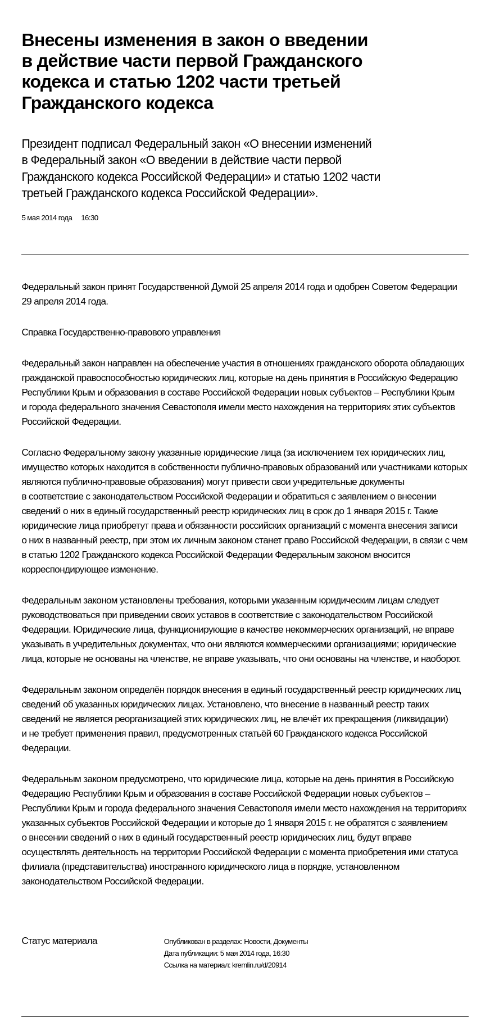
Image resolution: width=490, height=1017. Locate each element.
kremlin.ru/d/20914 (259, 965)
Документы (290, 941)
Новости (257, 941)
